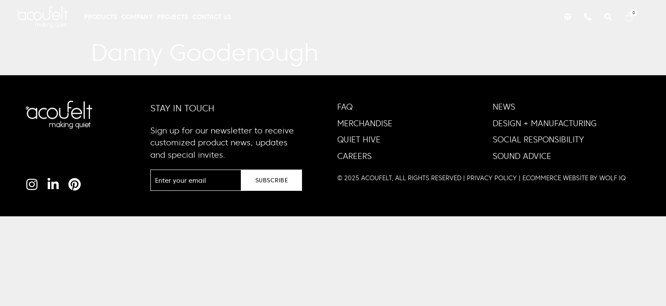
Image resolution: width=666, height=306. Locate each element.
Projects (172, 17)
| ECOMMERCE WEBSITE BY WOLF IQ (571, 178)
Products (100, 17)
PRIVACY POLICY (492, 178)
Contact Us (211, 17)
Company (137, 17)
